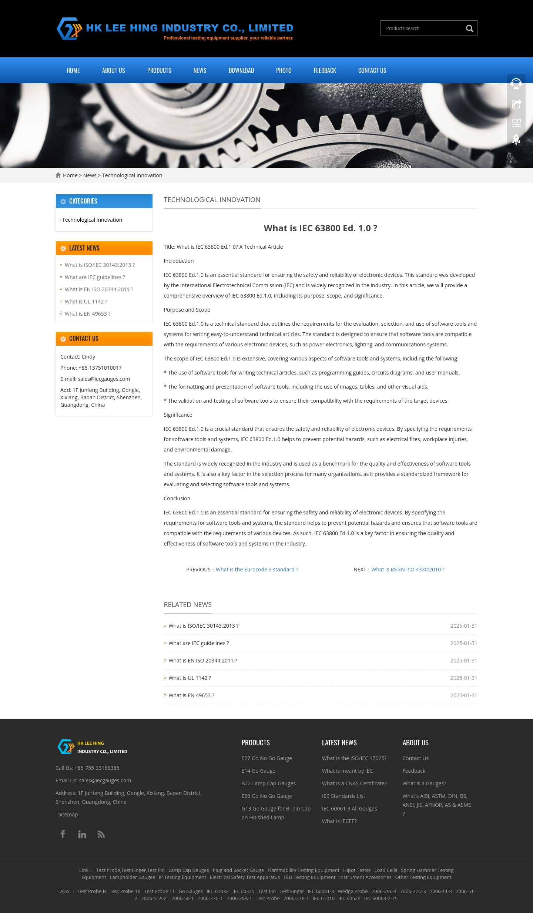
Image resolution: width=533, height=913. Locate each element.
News (200, 70)
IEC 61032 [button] (218, 891)
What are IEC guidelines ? (199, 643)
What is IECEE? (339, 821)
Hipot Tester (357, 870)
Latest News (339, 742)
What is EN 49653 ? (191, 695)
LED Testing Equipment (309, 877)
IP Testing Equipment (182, 877)
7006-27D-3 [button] (413, 891)
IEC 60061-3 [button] (321, 891)
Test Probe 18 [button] (125, 891)
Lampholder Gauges (132, 877)
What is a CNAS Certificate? (354, 783)
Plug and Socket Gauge (238, 870)
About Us (113, 70)
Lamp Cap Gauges (188, 870)
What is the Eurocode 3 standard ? (257, 569)
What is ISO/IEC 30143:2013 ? (204, 625)
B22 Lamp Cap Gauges (269, 783)
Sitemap (68, 814)
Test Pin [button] (267, 891)
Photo (284, 70)
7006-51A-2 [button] (154, 898)
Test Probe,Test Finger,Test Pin (130, 870)
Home (73, 70)
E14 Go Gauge (259, 770)
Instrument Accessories (365, 877)
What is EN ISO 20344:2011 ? (203, 660)
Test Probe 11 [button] (159, 891)
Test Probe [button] (268, 898)
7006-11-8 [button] (441, 891)
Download (241, 70)
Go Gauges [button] (190, 891)
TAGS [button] (64, 891)
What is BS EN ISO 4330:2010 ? (408, 569)
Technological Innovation (131, 175)
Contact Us (372, 70)
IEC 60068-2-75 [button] (381, 898)
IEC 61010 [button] (324, 898)
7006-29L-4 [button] (384, 891)
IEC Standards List (343, 795)
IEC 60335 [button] (243, 891)
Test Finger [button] (291, 891)
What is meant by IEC (347, 770)
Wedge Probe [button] (353, 891)
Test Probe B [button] (91, 891)
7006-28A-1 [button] (239, 898)
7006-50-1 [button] (182, 898)
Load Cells (386, 870)
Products (159, 70)
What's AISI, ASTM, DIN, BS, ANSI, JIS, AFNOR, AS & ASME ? (437, 804)
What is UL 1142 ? (190, 677)
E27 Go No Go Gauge (267, 758)
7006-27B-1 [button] (296, 898)
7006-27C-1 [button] (210, 898)
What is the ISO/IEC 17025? (354, 758)
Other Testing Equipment (423, 877)
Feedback (325, 70)
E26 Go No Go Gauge (267, 795)
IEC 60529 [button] (349, 898)
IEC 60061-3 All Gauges (349, 808)
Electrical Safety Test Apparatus (245, 877)
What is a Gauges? (424, 783)
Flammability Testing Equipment (303, 870)
